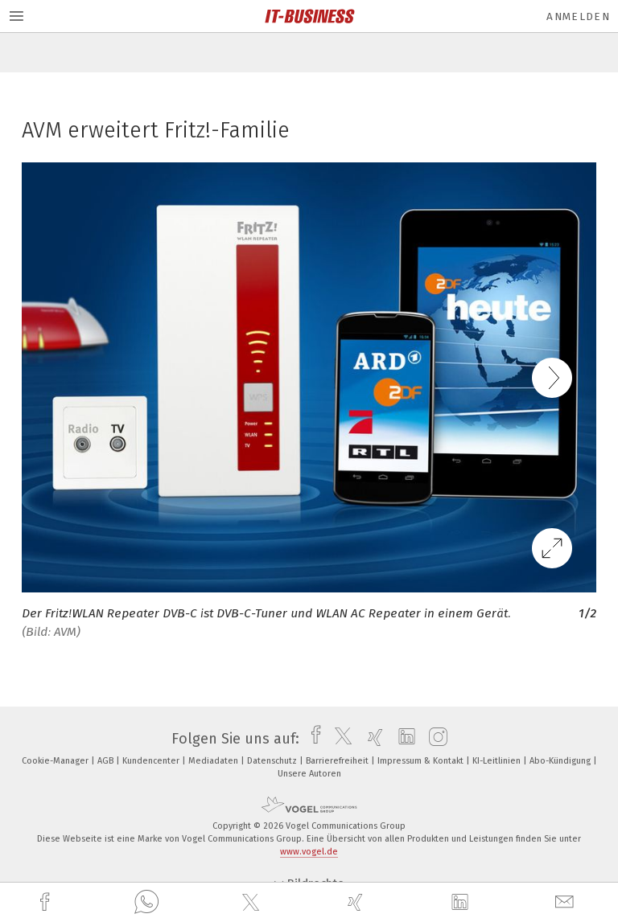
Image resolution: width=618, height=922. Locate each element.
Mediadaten (214, 761)
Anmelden (578, 16)
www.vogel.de (309, 851)
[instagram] (434, 739)
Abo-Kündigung (561, 761)
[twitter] (253, 902)
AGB (106, 761)
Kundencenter (152, 761)
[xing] (357, 902)
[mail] (566, 902)
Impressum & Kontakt (421, 761)
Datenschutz (273, 761)
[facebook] (46, 902)
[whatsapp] (146, 903)
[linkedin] (462, 902)
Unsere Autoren (309, 773)
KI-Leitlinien (497, 761)
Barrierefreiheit (338, 761)
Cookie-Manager (56, 761)
